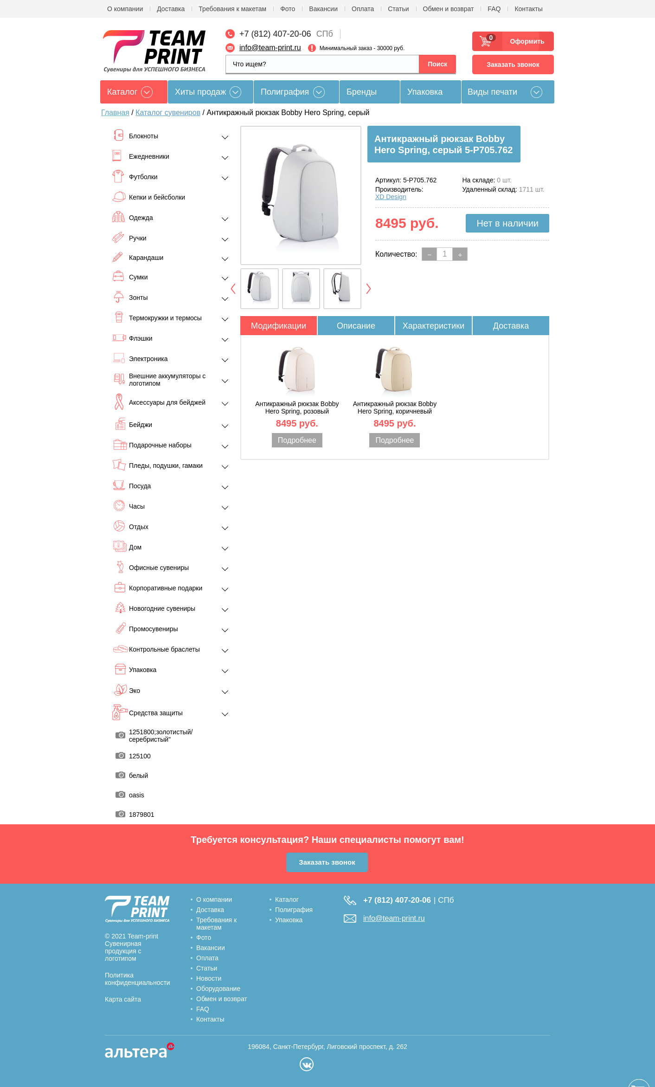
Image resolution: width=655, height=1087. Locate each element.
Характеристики (433, 325)
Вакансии (323, 9)
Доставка (171, 9)
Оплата (363, 9)
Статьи (398, 9)
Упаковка (425, 92)
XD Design (390, 197)
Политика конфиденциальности (137, 978)
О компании (125, 9)
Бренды (362, 92)
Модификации (278, 325)
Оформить (524, 41)
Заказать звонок (513, 64)
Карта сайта (123, 999)
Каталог (287, 899)
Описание (356, 325)
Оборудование (218, 988)
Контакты (528, 9)
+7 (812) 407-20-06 (275, 34)
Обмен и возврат (448, 9)
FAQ (494, 9)
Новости (208, 978)
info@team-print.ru (270, 48)
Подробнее (297, 440)
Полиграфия (285, 92)
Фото (287, 9)
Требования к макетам (232, 9)
